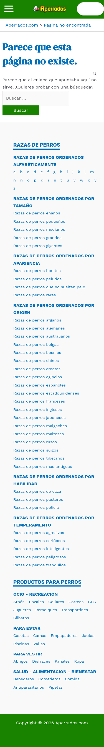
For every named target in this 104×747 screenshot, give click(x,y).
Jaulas (88, 635)
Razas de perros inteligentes (41, 548)
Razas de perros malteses (38, 434)
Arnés (18, 602)
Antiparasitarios (28, 687)
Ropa (79, 661)
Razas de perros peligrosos (39, 557)
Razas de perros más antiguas (42, 466)
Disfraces (41, 661)
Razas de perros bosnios (37, 352)
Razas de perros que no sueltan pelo (49, 287)
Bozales (36, 602)
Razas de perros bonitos (37, 270)
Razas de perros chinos (36, 360)
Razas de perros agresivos (38, 532)
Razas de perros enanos (36, 213)
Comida (72, 679)
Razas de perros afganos (37, 320)
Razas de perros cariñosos (39, 540)
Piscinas (21, 644)
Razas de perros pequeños (39, 221)
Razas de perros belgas (36, 344)
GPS (92, 602)
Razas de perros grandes (37, 237)
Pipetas (56, 687)
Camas (39, 635)
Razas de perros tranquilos (39, 565)
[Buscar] (97, 8)
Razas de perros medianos (39, 229)
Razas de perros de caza (37, 491)
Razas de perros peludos (37, 279)
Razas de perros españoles (39, 385)
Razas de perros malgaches (40, 426)
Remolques (46, 610)
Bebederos (23, 679)
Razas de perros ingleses (37, 409)
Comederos (49, 679)
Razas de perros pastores (38, 499)
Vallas (39, 644)
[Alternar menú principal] (9, 9)
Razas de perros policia (36, 507)
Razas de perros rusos (35, 442)
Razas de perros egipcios (37, 377)
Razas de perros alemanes (39, 328)
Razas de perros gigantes (37, 245)
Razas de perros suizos (35, 450)
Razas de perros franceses (39, 401)
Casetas (21, 635)
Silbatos (21, 618)
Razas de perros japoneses (39, 417)
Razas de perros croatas (36, 369)
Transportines (75, 610)
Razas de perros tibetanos (38, 458)
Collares (56, 602)
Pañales (62, 661)
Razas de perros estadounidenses (46, 393)
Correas (76, 602)
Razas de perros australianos (41, 336)
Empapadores (64, 635)
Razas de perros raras (34, 295)
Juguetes (22, 610)
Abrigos (20, 661)
